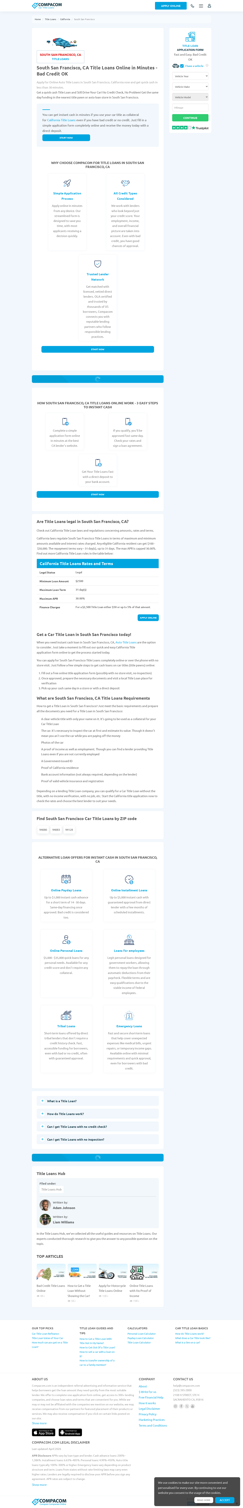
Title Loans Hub (51, 1189)
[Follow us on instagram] (175, 1406)
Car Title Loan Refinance (45, 1333)
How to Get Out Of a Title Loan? (97, 1347)
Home (38, 19)
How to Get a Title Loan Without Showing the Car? (79, 1291)
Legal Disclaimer (149, 1408)
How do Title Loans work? (189, 1333)
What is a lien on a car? (187, 1342)
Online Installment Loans (129, 890)
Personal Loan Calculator (142, 1333)
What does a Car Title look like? (192, 1338)
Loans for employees (129, 950)
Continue (190, 117)
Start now (66, 137)
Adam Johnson (64, 1208)
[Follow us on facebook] (181, 1406)
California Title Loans (61, 120)
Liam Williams (63, 1222)
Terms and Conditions (153, 1425)
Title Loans (50, 19)
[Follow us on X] (187, 1406)
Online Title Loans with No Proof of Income (141, 1291)
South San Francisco (84, 19)
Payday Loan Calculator (141, 1338)
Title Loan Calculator (139, 1342)
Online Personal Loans (66, 950)
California (65, 19)
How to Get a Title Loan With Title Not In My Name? (96, 1341)
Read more (203, 1500)
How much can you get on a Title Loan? (50, 1344)
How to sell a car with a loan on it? (97, 1354)
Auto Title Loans (126, 642)
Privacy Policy (147, 1414)
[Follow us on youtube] (192, 1406)
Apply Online (171, 6)
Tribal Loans (66, 1026)
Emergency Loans (129, 1026)
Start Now (97, 349)
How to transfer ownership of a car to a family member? (97, 1362)
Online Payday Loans (66, 890)
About (143, 1386)
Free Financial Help (151, 1397)
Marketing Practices (152, 1419)
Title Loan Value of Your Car (47, 1338)
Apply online (148, 617)
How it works (147, 1403)
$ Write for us (147, 1391)
